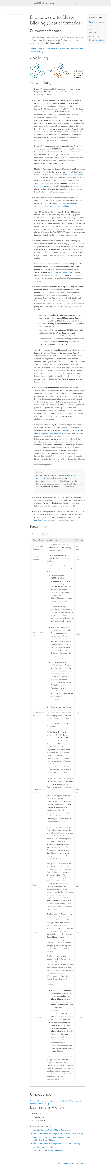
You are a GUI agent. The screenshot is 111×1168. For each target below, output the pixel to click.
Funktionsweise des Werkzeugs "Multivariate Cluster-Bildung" (57, 1144)
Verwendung (94, 29)
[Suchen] (75, 3)
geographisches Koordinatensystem (48, 433)
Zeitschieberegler (58, 373)
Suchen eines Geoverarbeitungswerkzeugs (49, 1151)
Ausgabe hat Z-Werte (64, 1101)
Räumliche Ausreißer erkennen (45, 1147)
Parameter (93, 33)
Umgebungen (94, 36)
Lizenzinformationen (97, 40)
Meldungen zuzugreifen (73, 175)
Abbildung (93, 26)
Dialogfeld (35, 534)
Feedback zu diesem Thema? (73, 1164)
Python (44, 534)
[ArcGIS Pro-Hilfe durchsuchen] (53, 3)
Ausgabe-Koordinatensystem (69, 430)
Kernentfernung (62, 272)
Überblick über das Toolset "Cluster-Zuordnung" (52, 1130)
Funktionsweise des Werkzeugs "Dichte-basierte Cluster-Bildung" (58, 1134)
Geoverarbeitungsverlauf (44, 186)
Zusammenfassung (96, 22)
